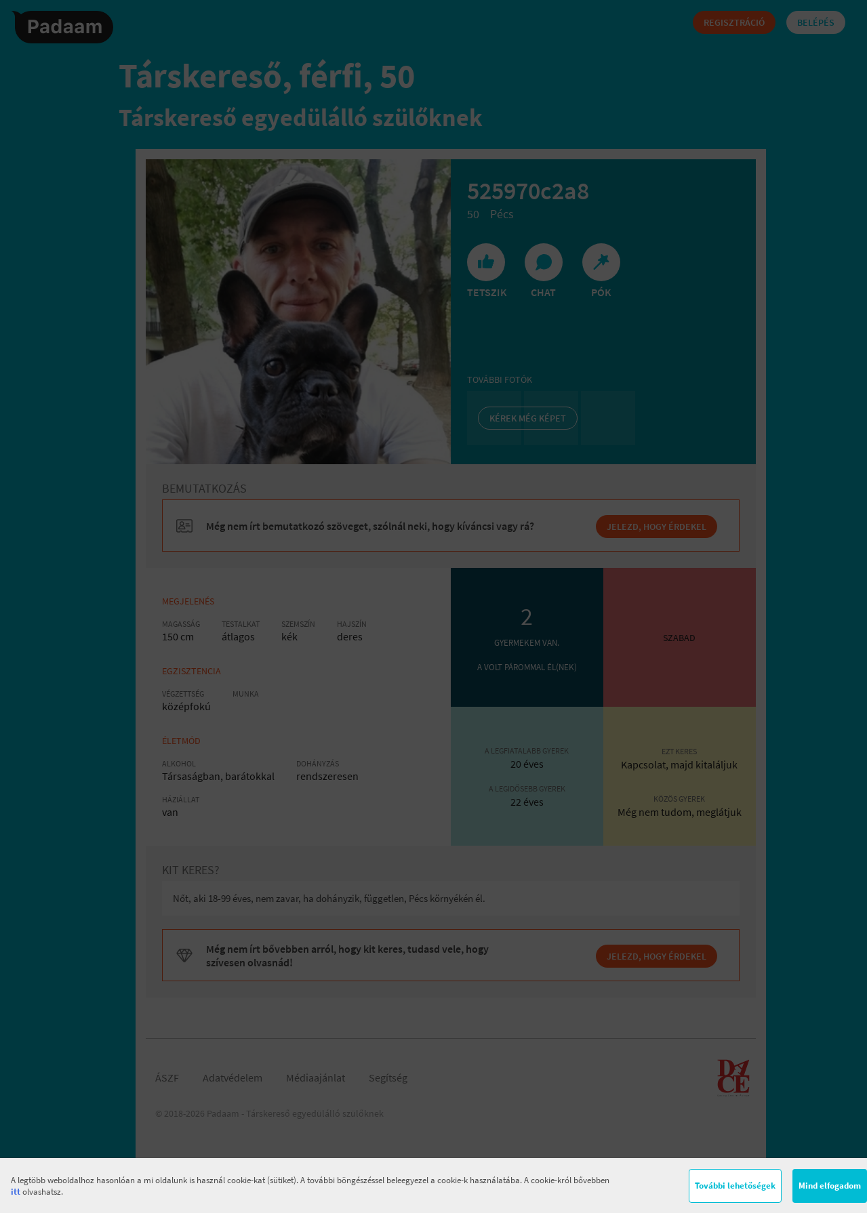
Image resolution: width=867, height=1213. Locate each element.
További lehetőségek (735, 1185)
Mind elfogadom (830, 1185)
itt (15, 1191)
